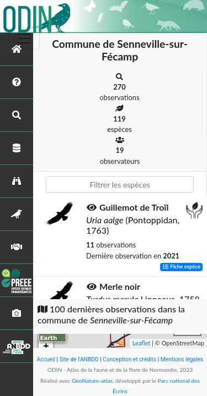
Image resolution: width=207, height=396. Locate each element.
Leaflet (141, 342)
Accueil (46, 359)
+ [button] (46, 346)
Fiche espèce (181, 267)
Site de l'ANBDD (79, 359)
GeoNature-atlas (92, 380)
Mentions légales (182, 359)
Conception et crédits (129, 359)
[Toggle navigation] (24, 39)
